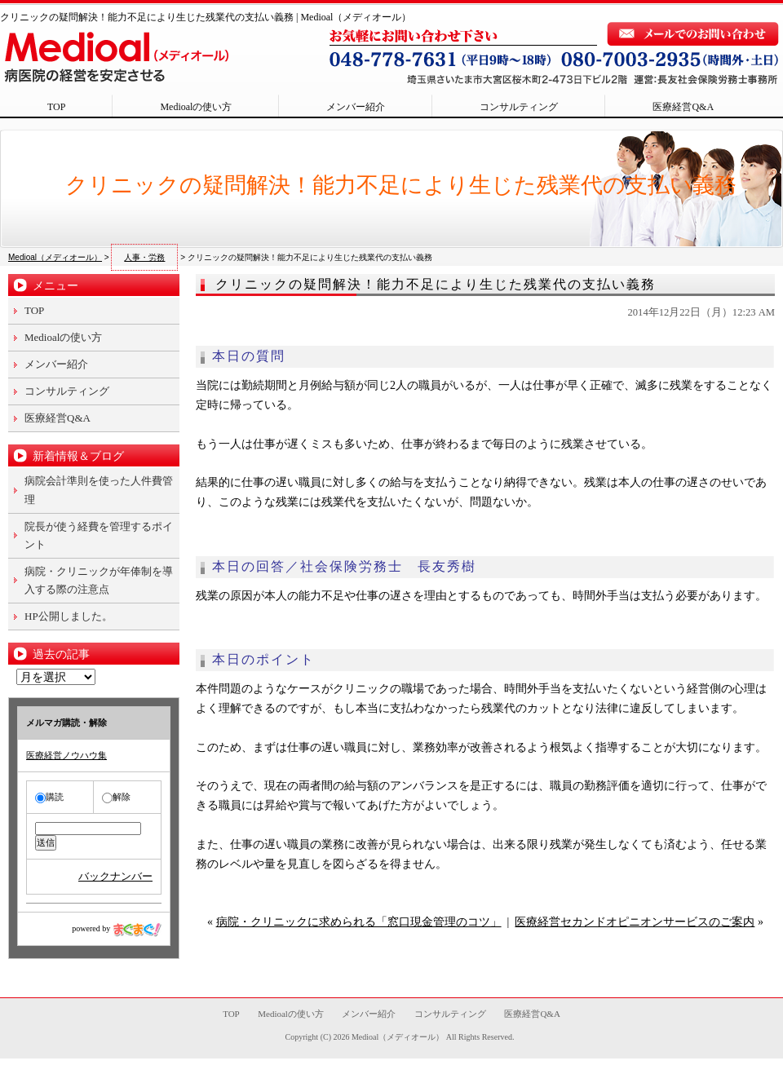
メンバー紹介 (355, 107)
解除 (116, 797)
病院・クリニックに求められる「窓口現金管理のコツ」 (359, 922)
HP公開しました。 (68, 616)
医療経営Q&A (683, 107)
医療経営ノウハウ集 (66, 755)
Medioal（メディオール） (398, 1036)
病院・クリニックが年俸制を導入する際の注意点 (98, 580)
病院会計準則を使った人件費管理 (98, 490)
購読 (49, 797)
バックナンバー (115, 876)
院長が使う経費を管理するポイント (98, 535)
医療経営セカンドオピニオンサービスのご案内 (634, 922)
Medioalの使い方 (196, 107)
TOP (56, 107)
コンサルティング (519, 107)
